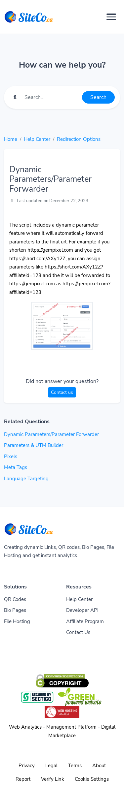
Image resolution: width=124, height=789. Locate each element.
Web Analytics (25, 727)
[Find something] (51, 97)
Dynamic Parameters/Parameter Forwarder (51, 434)
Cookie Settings (92, 779)
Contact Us (78, 632)
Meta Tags (15, 467)
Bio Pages (15, 610)
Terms (75, 765)
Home (10, 139)
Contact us (62, 392)
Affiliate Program (85, 621)
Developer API (82, 610)
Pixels (10, 456)
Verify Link (52, 779)
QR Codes (15, 599)
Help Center (37, 139)
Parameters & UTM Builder (33, 445)
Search (98, 97)
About (99, 765)
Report (23, 779)
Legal (51, 765)
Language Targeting (26, 478)
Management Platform (71, 727)
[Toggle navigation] (111, 16)
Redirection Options (79, 139)
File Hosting (17, 621)
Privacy (27, 765)
